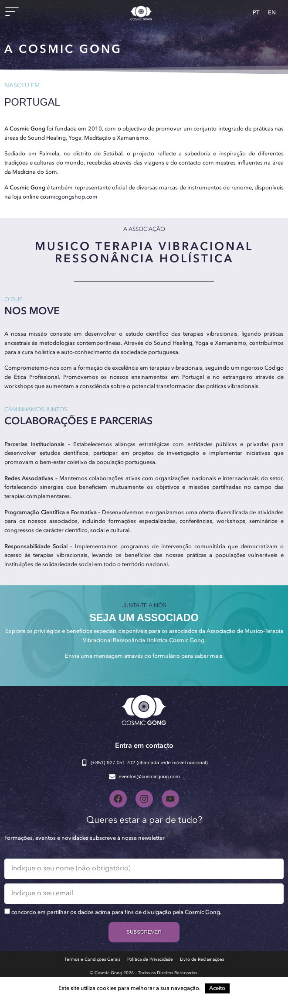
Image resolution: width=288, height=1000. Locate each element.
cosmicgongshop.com (69, 197)
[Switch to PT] (256, 13)
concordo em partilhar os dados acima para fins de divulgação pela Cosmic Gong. (116, 912)
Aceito (217, 988)
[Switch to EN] (272, 13)
